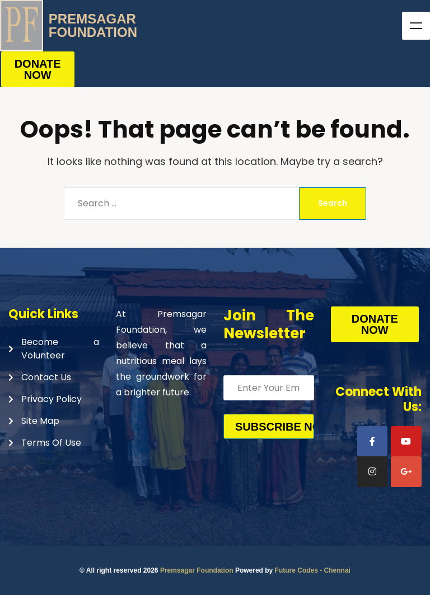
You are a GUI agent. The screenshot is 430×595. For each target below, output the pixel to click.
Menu (416, 26)
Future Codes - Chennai (312, 570)
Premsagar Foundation (196, 570)
